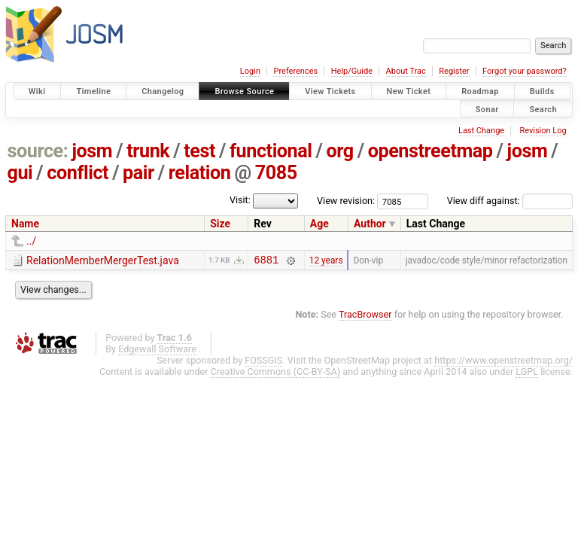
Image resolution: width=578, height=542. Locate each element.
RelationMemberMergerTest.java (102, 260)
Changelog (162, 91)
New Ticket (409, 91)
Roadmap (480, 91)
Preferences (295, 71)
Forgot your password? (524, 71)
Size (220, 224)
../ (31, 241)
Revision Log (542, 131)
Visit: (240, 200)
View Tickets (330, 91)
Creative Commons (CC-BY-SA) (276, 373)
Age (319, 224)
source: (38, 151)
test (199, 151)
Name (25, 224)
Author (370, 224)
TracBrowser (365, 316)
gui (20, 173)
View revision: (346, 200)
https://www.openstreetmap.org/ (503, 362)
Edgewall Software (157, 351)
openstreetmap (430, 151)
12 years (326, 261)
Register (454, 71)
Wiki (37, 91)
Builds (542, 91)
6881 (266, 261)
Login (250, 71)
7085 (276, 173)
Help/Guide (352, 71)
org (340, 151)
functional (271, 151)
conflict (77, 173)
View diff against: (510, 200)
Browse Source (244, 91)
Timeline (93, 91)
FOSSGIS (263, 362)
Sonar (487, 109)
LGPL (527, 373)
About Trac (406, 71)
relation (200, 173)
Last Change (481, 131)
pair (138, 173)
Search (543, 109)
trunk (147, 151)
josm (91, 151)
